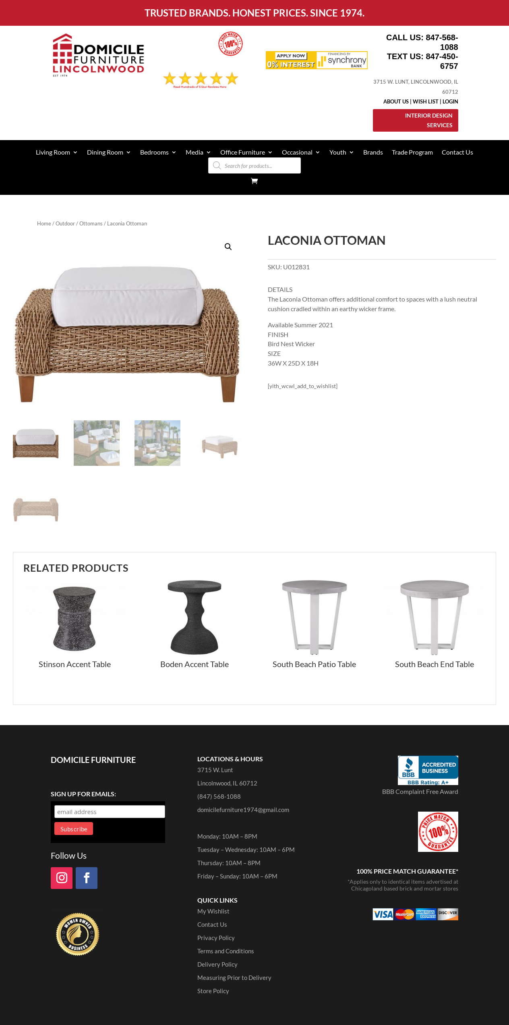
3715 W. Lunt (215, 769)
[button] (228, 247)
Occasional (297, 152)
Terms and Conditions (225, 951)
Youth (337, 152)
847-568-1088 (442, 42)
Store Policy (213, 990)
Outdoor (65, 223)
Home (44, 223)
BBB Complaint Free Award (420, 791)
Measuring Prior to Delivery (234, 977)
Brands (373, 152)
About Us (396, 101)
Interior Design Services (429, 120)
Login (450, 101)
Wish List (426, 101)
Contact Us (457, 152)
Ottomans (91, 223)
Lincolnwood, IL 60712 (227, 783)
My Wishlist (213, 911)
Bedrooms (154, 152)
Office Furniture (242, 152)
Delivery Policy (217, 964)
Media (194, 152)
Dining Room (105, 152)
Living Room (53, 152)
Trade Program (412, 152)
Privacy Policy (216, 937)
